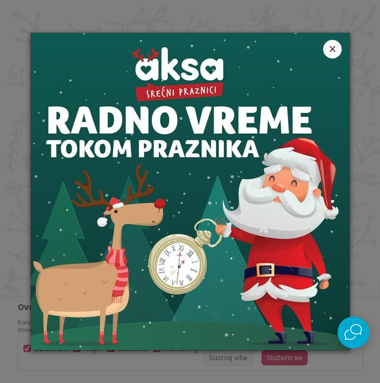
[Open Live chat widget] (353, 332)
